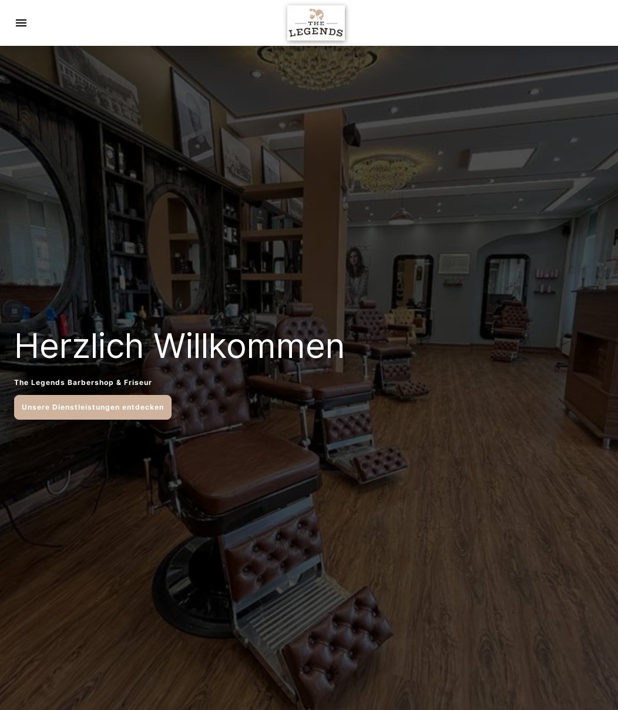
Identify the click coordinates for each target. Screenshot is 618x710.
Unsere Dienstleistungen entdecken (93, 407)
